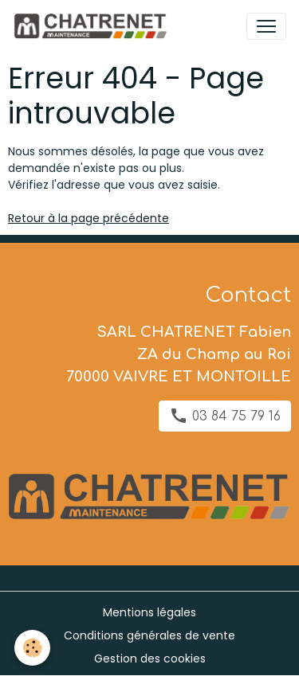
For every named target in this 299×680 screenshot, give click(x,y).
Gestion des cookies (150, 658)
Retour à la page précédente (88, 218)
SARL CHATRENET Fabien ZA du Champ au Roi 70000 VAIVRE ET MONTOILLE (178, 354)
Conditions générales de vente (149, 635)
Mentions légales (149, 612)
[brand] (93, 26)
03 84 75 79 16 (225, 415)
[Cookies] (32, 648)
